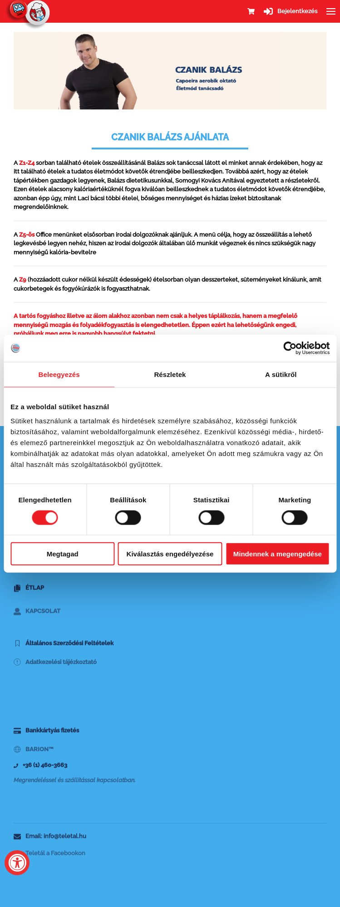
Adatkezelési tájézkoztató (55, 670)
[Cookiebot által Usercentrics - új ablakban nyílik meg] (290, 348)
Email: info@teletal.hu (50, 839)
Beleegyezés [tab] (59, 374)
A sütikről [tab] (281, 374)
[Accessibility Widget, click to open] (17, 862)
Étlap (29, 591)
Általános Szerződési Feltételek (63, 646)
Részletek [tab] (170, 374)
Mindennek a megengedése (277, 554)
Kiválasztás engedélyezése (170, 554)
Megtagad (63, 554)
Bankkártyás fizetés (46, 734)
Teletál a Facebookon (49, 860)
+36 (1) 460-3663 (40, 768)
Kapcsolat (37, 620)
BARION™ (34, 757)
